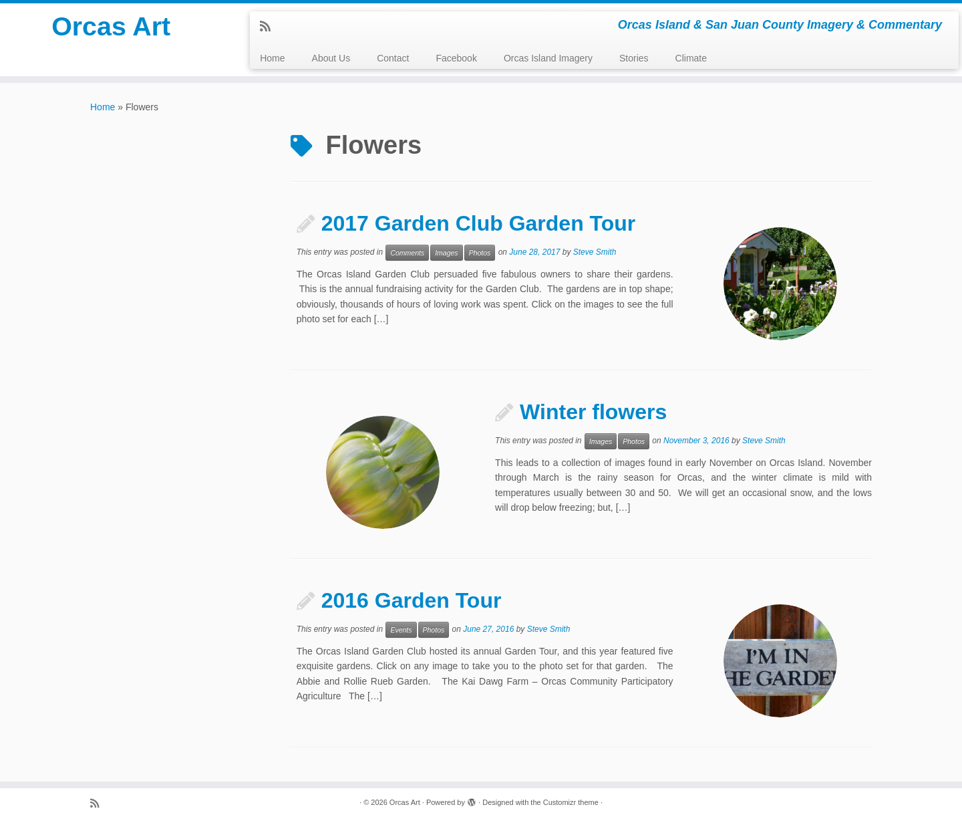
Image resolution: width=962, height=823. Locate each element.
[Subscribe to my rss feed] (269, 26)
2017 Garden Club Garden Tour (478, 223)
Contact (393, 58)
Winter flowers (593, 412)
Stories (634, 58)
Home (272, 58)
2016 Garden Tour (411, 600)
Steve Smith (595, 252)
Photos (480, 253)
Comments (407, 253)
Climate (691, 58)
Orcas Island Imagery (548, 58)
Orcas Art (111, 26)
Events (401, 630)
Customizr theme (571, 802)
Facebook (456, 58)
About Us (331, 58)
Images (446, 253)
